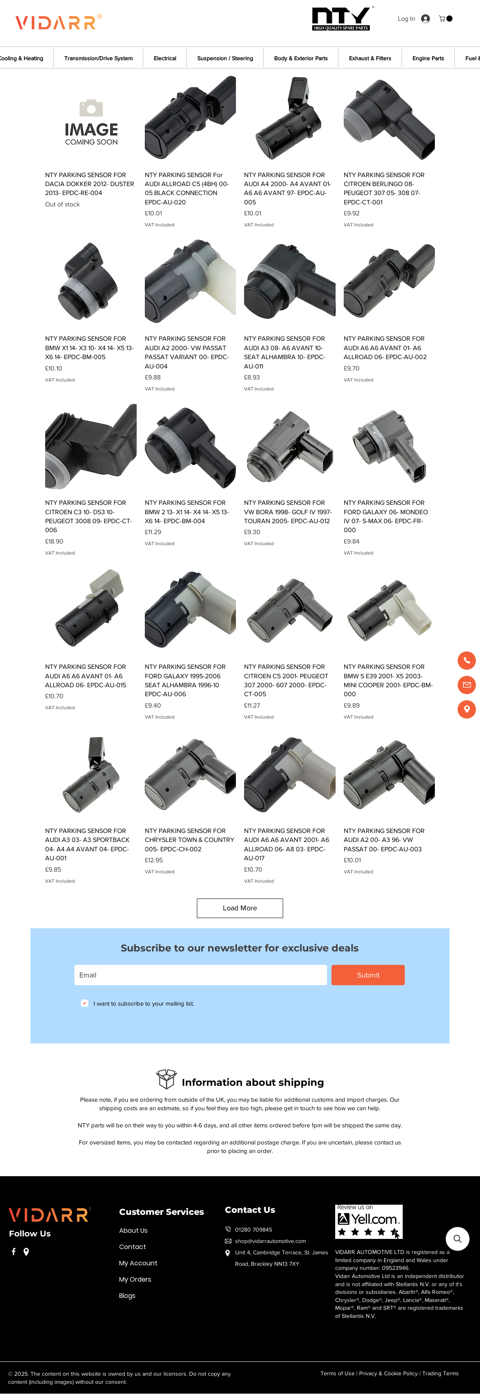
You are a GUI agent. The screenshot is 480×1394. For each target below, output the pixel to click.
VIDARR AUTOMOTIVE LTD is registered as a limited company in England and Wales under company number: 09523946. (392, 1260)
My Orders (135, 1279)
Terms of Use (338, 1373)
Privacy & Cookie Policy (388, 1373)
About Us (133, 1230)
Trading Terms (440, 1373)
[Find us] (467, 709)
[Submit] (368, 975)
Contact (132, 1247)
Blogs (127, 1295)
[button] (446, 18)
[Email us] (467, 685)
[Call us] (467, 660)
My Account (138, 1263)
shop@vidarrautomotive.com (270, 1241)
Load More (240, 908)
